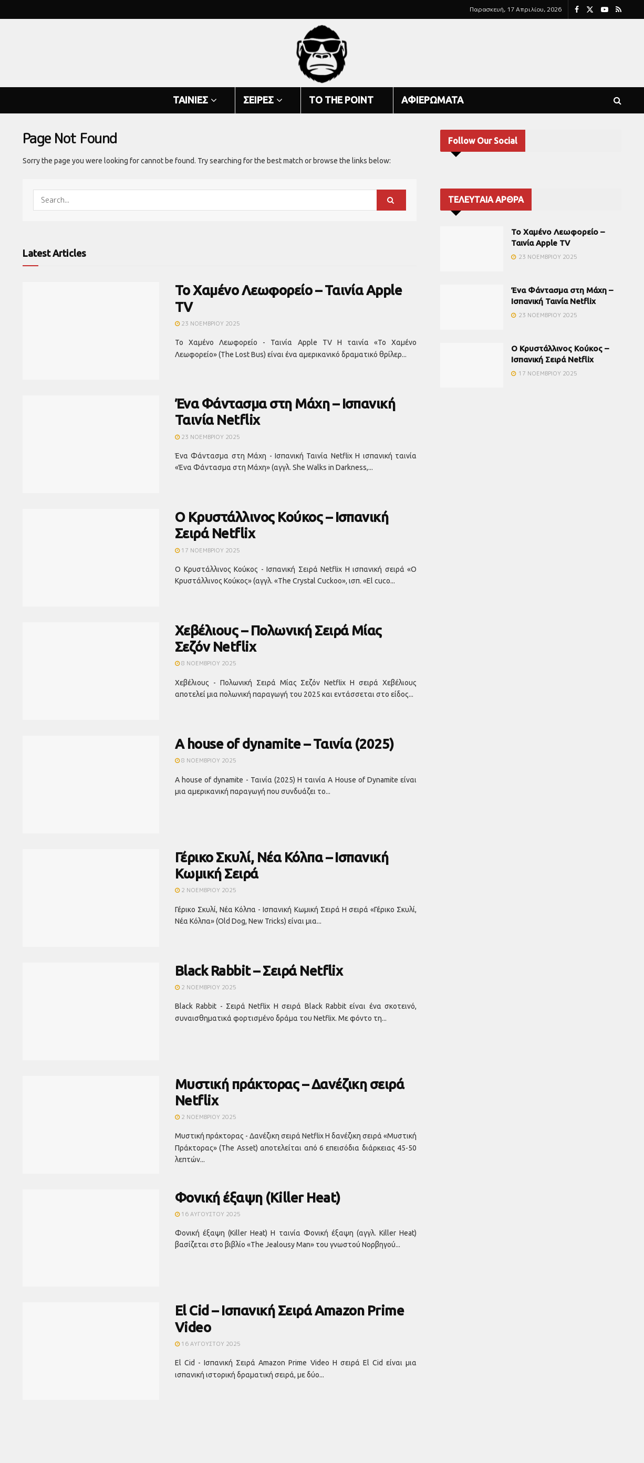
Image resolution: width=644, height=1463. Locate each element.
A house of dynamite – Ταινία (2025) (284, 743)
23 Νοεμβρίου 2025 (207, 323)
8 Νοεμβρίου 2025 (205, 663)
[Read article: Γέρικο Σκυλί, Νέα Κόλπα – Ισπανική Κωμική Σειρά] (91, 898)
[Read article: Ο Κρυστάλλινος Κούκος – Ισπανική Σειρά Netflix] (91, 558)
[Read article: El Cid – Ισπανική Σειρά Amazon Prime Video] (91, 1351)
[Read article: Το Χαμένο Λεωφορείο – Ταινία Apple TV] (91, 331)
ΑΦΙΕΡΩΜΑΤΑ (432, 100)
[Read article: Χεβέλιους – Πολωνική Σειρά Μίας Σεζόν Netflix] (91, 671)
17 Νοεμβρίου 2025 (207, 550)
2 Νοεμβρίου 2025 (205, 890)
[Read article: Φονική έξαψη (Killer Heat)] (91, 1238)
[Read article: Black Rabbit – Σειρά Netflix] (91, 1011)
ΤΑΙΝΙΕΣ (190, 100)
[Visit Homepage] (322, 53)
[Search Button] (617, 100)
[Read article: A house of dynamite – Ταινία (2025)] (91, 784)
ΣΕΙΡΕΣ (258, 100)
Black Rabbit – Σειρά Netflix (258, 970)
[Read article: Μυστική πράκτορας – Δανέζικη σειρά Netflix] (91, 1125)
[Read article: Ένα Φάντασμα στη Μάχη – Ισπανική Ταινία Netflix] (91, 444)
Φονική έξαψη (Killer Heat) (257, 1197)
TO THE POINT (341, 100)
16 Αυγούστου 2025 (208, 1214)
